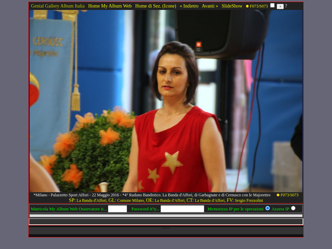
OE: (150, 200)
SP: (72, 200)
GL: (112, 200)
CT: (190, 200)
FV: (230, 200)
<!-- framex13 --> (166, 221)
